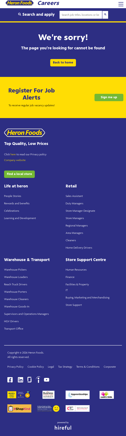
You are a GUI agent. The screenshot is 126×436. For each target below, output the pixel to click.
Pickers (22, 269)
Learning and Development (20, 218)
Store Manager (74, 210)
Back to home (63, 62)
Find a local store (19, 174)
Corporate (110, 366)
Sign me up (109, 97)
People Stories (12, 196)
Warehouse (11, 269)
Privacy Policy (15, 366)
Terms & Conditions (88, 366)
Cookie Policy (36, 366)
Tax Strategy (65, 366)
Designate (89, 210)
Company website (15, 160)
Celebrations (11, 210)
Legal (51, 366)
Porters (22, 291)
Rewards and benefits (17, 203)
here (13, 154)
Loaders (23, 277)
